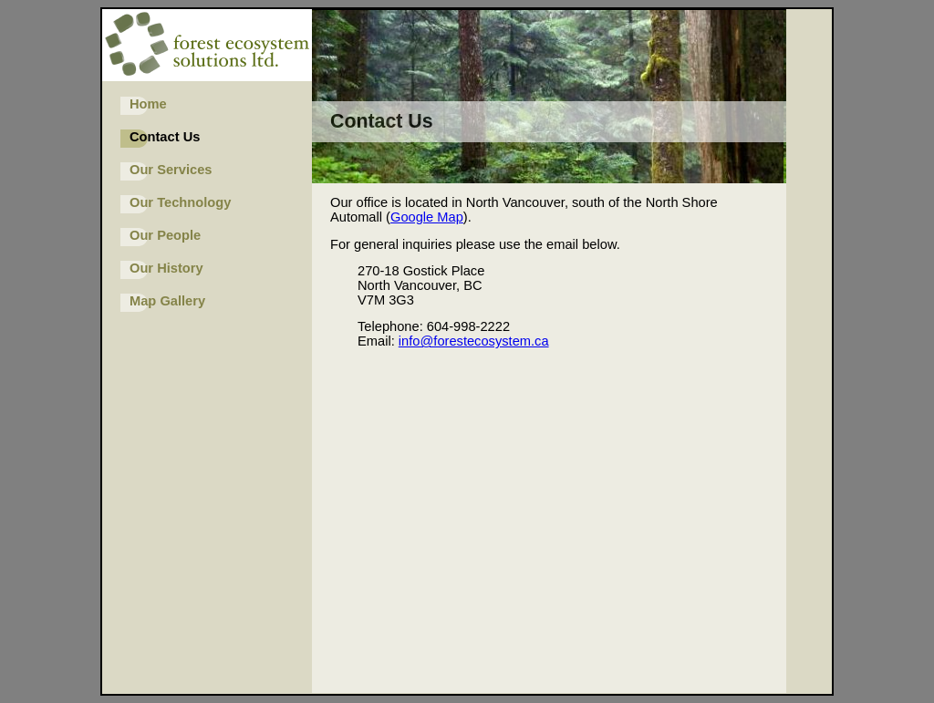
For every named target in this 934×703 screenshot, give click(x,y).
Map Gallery (167, 301)
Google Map (426, 217)
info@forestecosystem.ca (474, 341)
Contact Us (165, 136)
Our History (166, 268)
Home (148, 104)
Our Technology (180, 202)
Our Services (171, 169)
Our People (165, 235)
